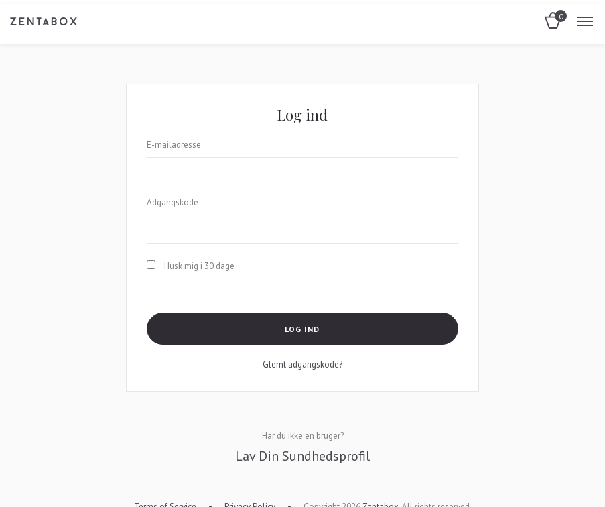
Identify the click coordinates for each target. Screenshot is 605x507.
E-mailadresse (174, 144)
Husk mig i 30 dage (190, 266)
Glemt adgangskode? (302, 364)
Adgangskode (172, 202)
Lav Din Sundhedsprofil (302, 456)
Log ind (302, 329)
